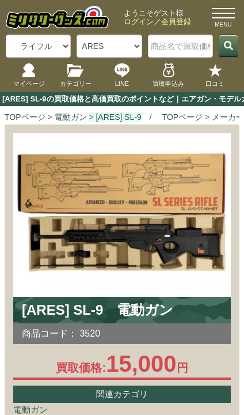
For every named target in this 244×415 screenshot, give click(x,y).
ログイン (139, 21)
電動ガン (30, 409)
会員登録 (176, 21)
